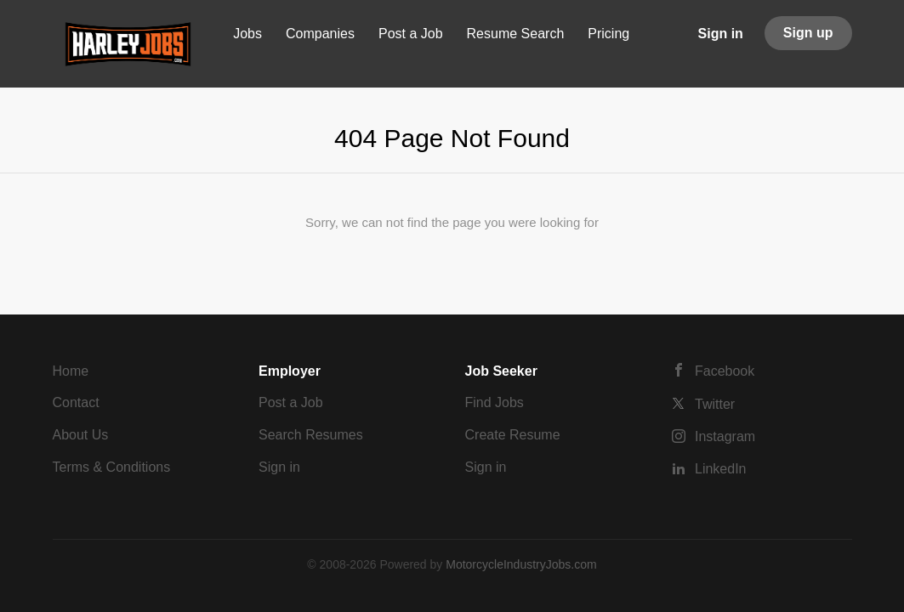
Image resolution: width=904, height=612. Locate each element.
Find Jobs (494, 402)
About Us (81, 435)
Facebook (724, 371)
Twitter (715, 404)
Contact (76, 402)
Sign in (720, 33)
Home (71, 371)
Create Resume (512, 435)
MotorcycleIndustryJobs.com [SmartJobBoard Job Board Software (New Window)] (521, 564)
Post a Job (291, 402)
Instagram (725, 436)
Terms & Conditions (112, 467)
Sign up (808, 33)
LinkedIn (721, 469)
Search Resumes (311, 435)
